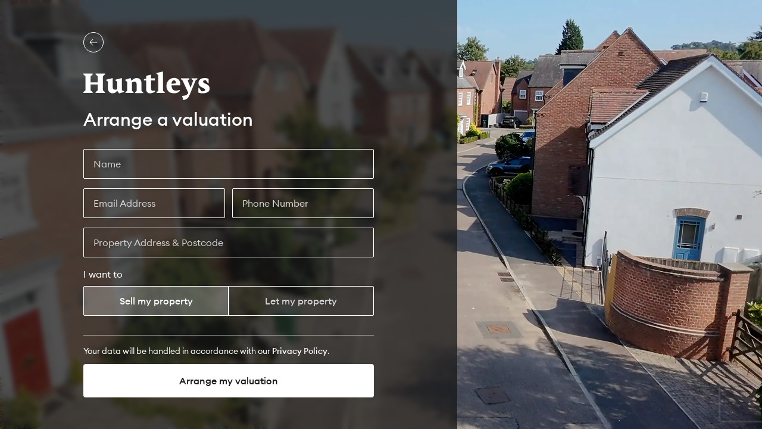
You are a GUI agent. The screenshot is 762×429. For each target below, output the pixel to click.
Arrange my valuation (228, 381)
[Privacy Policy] (299, 351)
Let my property (301, 301)
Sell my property (156, 301)
